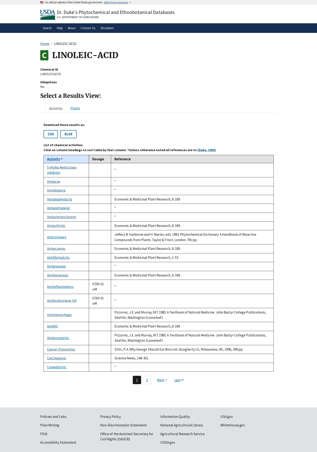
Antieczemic (56, 248)
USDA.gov (167, 442)
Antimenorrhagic (59, 315)
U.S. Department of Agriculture (78, 17)
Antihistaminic (58, 275)
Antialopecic (56, 190)
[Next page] (162, 380)
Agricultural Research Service (182, 434)
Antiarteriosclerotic (61, 217)
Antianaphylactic (59, 199)
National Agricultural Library (181, 425)
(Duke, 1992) (206, 150)
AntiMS (52, 326)
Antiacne (53, 181)
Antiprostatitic (58, 338)
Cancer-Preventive (61, 349)
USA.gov (226, 416)
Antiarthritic (56, 225)
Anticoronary (56, 237)
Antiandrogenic (58, 208)
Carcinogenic (56, 358)
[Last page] (179, 380)
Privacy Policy (110, 416)
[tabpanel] (159, 253)
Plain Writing (49, 425)
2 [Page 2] (147, 380)
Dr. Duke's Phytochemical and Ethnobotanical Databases (116, 12)
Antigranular (56, 266)
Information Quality (175, 416)
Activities (56, 108)
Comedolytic (56, 367)
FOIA (43, 434)
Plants (75, 108)
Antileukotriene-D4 (61, 300)
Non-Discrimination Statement (123, 425)
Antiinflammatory (60, 286)
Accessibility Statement (58, 442)
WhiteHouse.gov (232, 425)
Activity (55, 159)
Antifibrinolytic (58, 257)
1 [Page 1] (137, 380)
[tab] (55, 108)
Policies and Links (53, 416)
